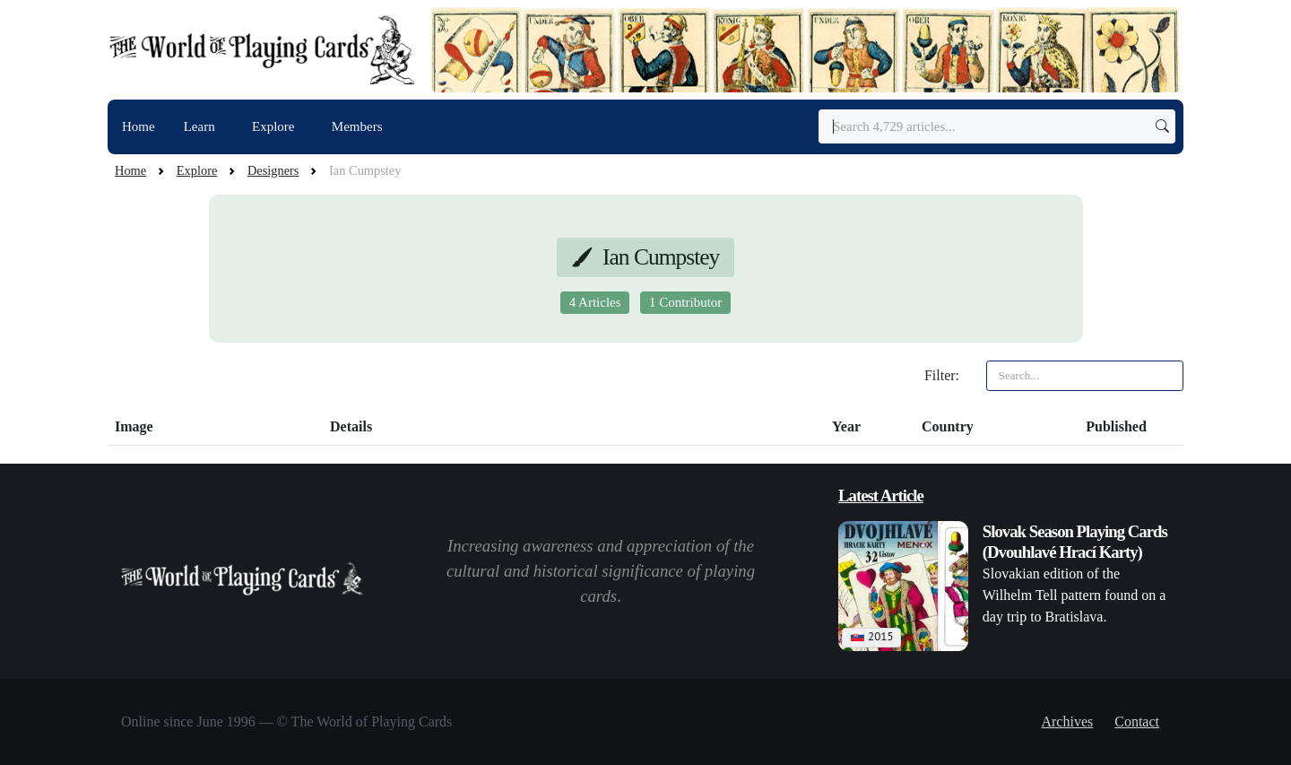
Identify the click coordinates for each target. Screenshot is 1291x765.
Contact (1136, 721)
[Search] (997, 127)
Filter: (941, 375)
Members (357, 126)
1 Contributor (685, 302)
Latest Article (880, 495)
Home (138, 126)
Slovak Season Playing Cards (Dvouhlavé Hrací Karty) (1075, 541)
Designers (273, 170)
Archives (1067, 721)
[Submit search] (1162, 127)
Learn (201, 126)
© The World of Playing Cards (365, 721)
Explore (275, 126)
